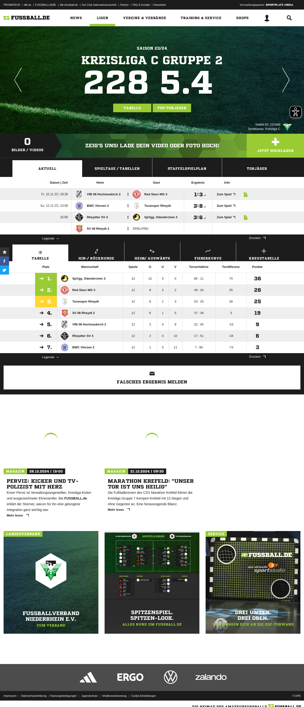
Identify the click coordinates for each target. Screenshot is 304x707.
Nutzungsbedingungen (63, 695)
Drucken (257, 238)
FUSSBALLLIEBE (45, 4)
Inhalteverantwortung (114, 695)
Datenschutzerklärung (34, 695)
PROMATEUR (12, 4)
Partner (124, 4)
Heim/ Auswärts (152, 253)
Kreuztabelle (264, 253)
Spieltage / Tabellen (117, 168)
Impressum (10, 695)
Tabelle (132, 108)
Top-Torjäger (171, 108)
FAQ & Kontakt (141, 4)
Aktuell (47, 168)
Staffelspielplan (187, 168)
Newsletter (160, 4)
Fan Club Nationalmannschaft (99, 4)
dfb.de (27, 4)
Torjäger (257, 168)
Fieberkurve (208, 253)
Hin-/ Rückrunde (96, 253)
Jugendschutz (89, 695)
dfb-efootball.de (69, 4)
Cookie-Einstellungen (143, 695)
